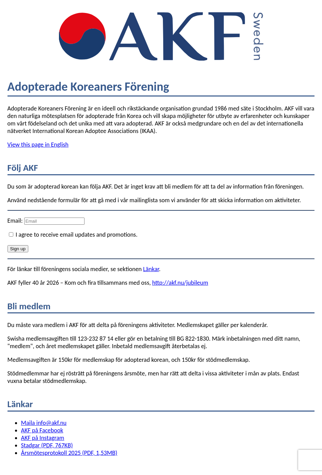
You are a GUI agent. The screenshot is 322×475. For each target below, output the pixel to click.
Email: (15, 220)
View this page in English (37, 144)
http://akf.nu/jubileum (180, 282)
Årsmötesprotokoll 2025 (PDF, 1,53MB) (69, 453)
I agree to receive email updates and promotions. (73, 234)
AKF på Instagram (42, 438)
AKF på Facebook (42, 430)
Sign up (18, 248)
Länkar (151, 269)
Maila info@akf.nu (44, 423)
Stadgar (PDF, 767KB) (47, 445)
